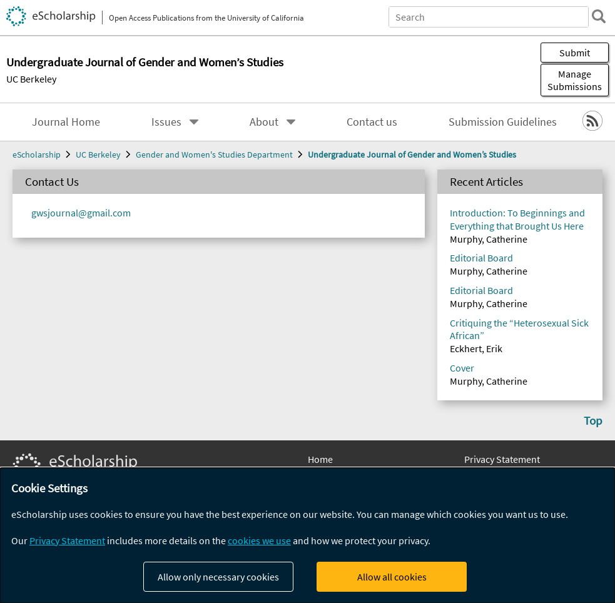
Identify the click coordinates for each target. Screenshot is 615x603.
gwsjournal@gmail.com (81, 212)
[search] (599, 16)
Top (593, 420)
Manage (574, 80)
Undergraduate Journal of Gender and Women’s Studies (412, 154)
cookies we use (259, 540)
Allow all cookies (392, 576)
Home (320, 459)
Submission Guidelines (503, 122)
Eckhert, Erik (476, 348)
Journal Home (66, 122)
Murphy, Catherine (488, 239)
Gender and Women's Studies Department (214, 154)
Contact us (372, 122)
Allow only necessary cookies (218, 576)
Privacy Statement (502, 459)
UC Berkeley (31, 79)
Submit (574, 52)
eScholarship (37, 154)
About (264, 122)
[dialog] (307, 535)
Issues (166, 122)
